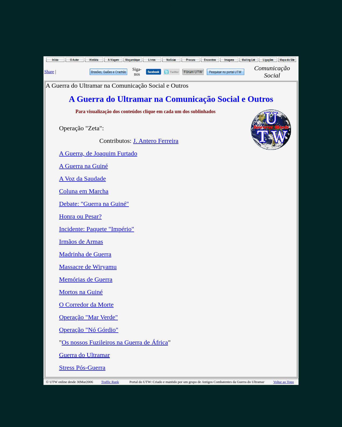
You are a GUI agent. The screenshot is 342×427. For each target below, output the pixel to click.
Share (49, 71)
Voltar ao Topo (283, 382)
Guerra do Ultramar (84, 354)
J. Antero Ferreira (156, 140)
